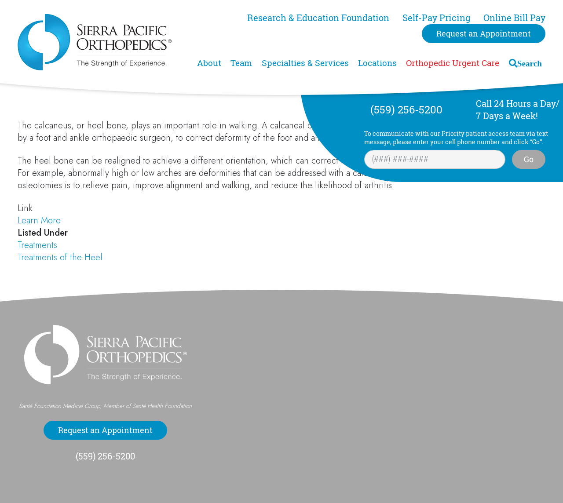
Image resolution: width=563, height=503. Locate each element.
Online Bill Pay (514, 18)
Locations (377, 63)
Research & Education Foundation (318, 18)
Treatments (37, 245)
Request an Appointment (483, 33)
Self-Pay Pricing (436, 18)
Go (529, 159)
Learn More (39, 220)
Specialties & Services (305, 63)
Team (241, 63)
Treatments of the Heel (60, 257)
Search (529, 63)
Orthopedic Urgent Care (452, 63)
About (209, 63)
